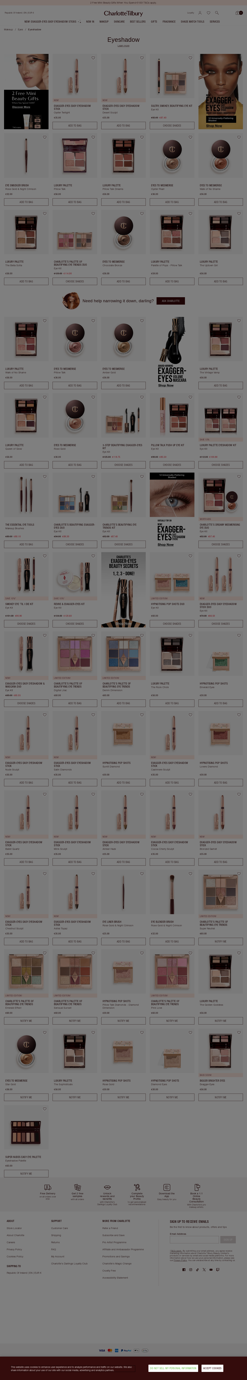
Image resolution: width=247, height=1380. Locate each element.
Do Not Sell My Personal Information (173, 1368)
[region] (123, 1368)
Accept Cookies (212, 1368)
